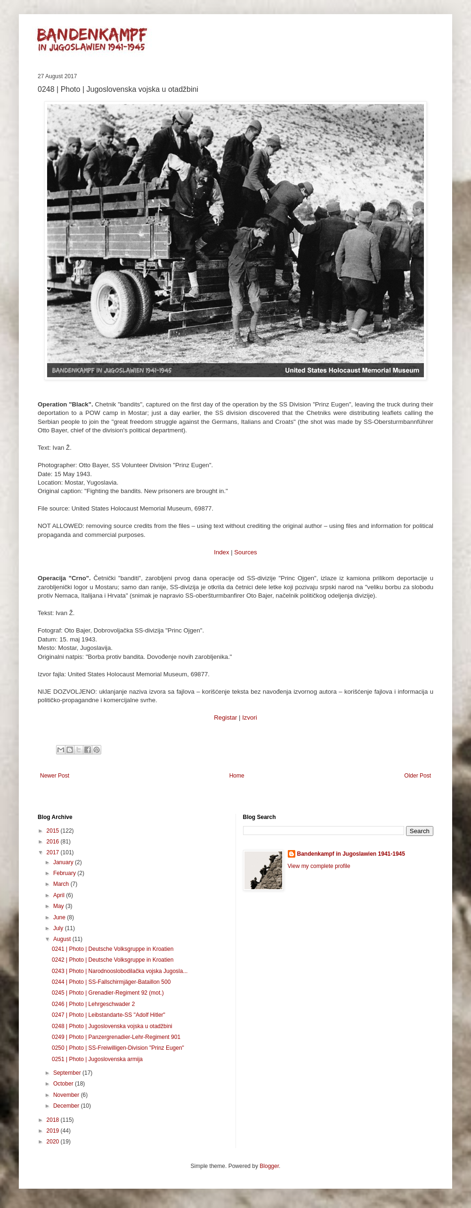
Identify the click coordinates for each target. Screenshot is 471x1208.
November (67, 1095)
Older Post (417, 775)
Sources (245, 552)
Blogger (269, 1166)
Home (236, 775)
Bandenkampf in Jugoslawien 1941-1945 (351, 854)
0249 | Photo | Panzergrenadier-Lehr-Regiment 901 (116, 1037)
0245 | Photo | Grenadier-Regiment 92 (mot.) (108, 992)
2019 (54, 1130)
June (60, 917)
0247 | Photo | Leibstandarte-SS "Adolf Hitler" (108, 1015)
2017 (54, 852)
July (59, 928)
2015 (54, 830)
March (62, 884)
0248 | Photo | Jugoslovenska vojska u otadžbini (112, 1026)
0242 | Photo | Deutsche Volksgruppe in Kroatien (112, 960)
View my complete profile (319, 866)
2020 (54, 1141)
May (59, 906)
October (64, 1083)
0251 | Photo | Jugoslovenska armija (97, 1059)
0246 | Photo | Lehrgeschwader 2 (93, 1004)
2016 (54, 841)
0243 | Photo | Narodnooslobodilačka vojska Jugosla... (119, 971)
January (64, 862)
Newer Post (54, 775)
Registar (225, 717)
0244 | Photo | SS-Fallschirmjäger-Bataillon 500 (111, 982)
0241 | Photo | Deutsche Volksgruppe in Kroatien (112, 949)
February (65, 873)
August (63, 939)
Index (221, 552)
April (59, 895)
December (67, 1106)
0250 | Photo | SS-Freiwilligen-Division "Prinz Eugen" (118, 1048)
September (67, 1073)
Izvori (249, 717)
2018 (54, 1120)
